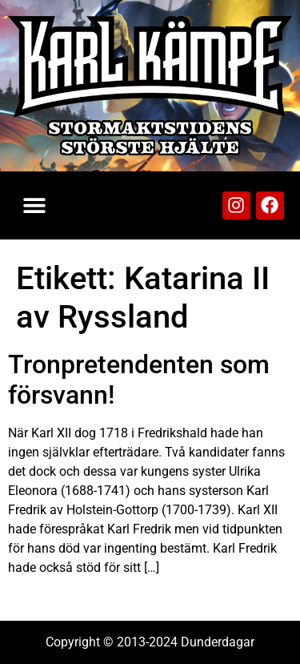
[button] (34, 205)
